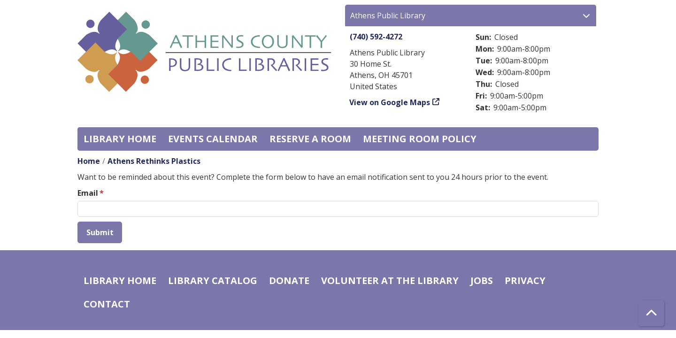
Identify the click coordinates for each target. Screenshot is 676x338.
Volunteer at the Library (390, 280)
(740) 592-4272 (376, 36)
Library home (120, 138)
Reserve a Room (310, 138)
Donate (289, 280)
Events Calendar (213, 138)
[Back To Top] (651, 313)
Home (88, 161)
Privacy (525, 280)
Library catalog (212, 280)
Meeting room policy (419, 138)
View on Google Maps (390, 102)
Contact (107, 304)
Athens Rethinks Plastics (154, 161)
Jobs (481, 280)
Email (87, 193)
